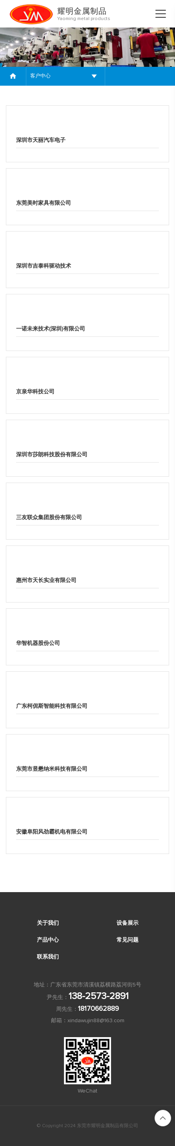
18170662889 (98, 1008)
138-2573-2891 (99, 996)
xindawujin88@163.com (95, 1020)
